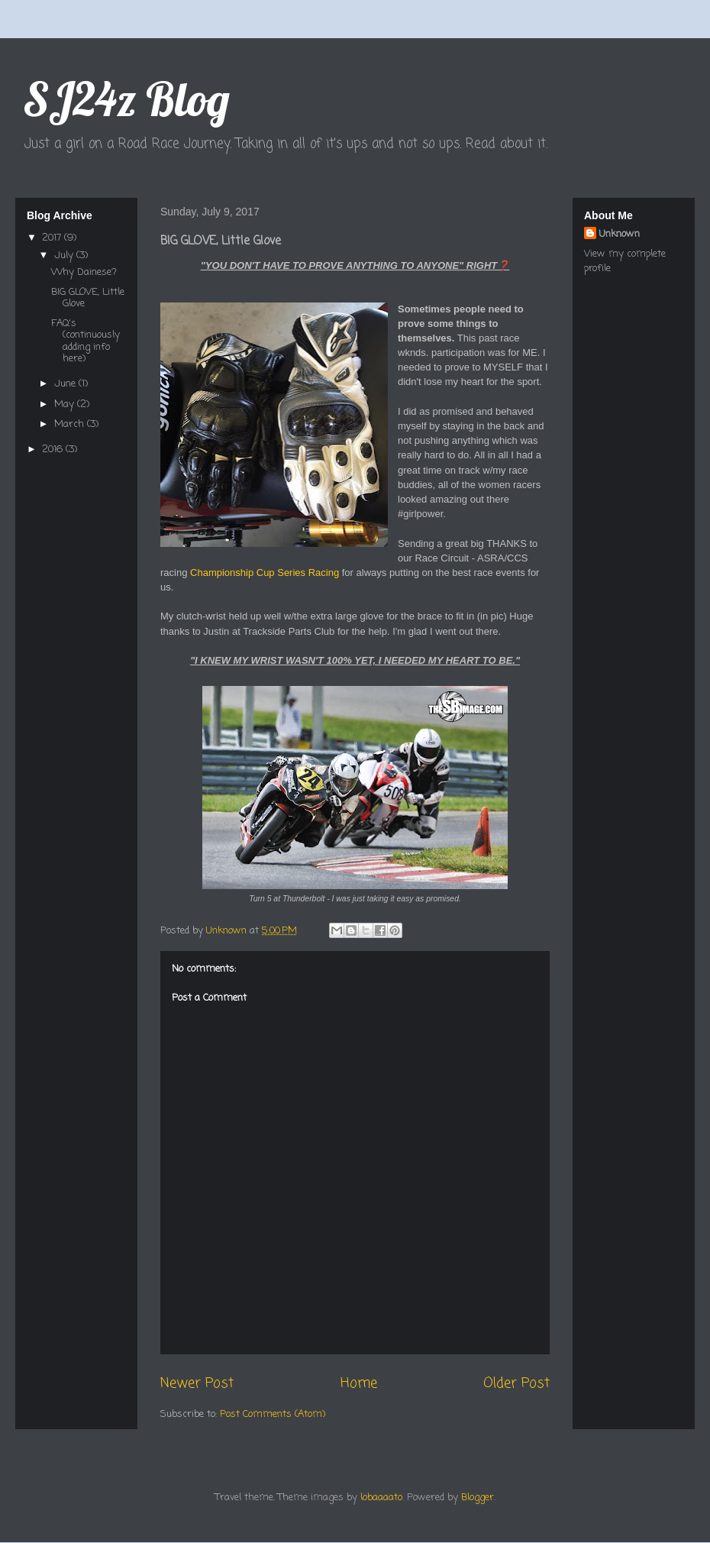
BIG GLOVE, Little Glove (87, 298)
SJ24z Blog (126, 99)
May (65, 404)
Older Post (516, 1383)
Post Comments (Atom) (272, 1414)
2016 (54, 449)
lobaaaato (381, 1497)
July (65, 255)
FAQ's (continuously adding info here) (85, 341)
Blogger (477, 1497)
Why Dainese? (84, 272)
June (66, 384)
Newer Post (197, 1383)
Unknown (619, 234)
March (70, 424)
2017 (53, 238)
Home (358, 1383)
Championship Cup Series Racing (264, 572)
